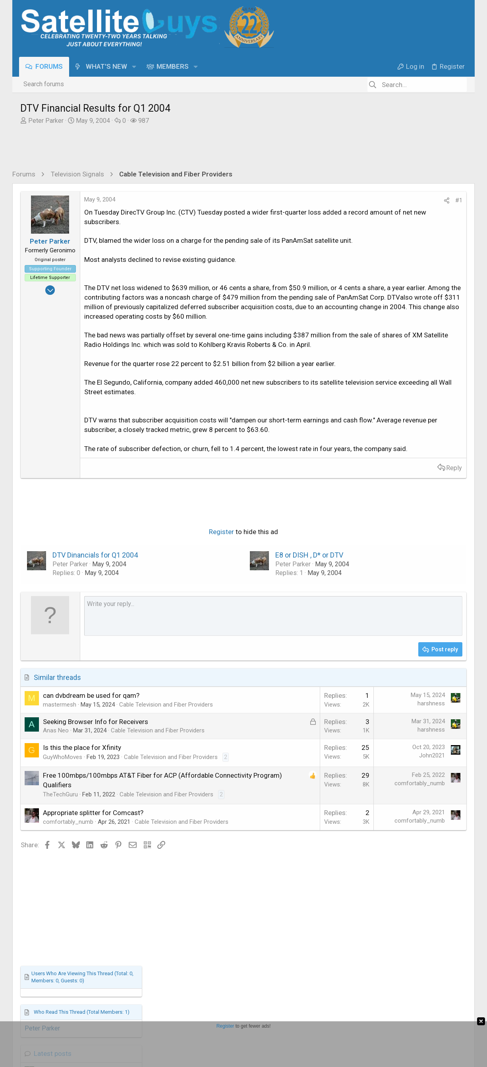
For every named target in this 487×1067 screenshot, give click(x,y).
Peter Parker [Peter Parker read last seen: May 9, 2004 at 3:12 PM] (367, 360)
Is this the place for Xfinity (82, 831)
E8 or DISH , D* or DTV (245, 621)
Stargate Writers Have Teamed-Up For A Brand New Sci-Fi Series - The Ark (411, 411)
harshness (302, 769)
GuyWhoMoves (62, 839)
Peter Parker (46, 120)
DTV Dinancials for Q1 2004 (95, 621)
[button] (135, 66)
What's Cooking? (385, 612)
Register (157, 598)
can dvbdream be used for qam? (91, 761)
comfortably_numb (290, 874)
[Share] (317, 200)
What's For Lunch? (390, 594)
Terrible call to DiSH (392, 455)
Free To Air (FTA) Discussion (402, 578)
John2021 (303, 838)
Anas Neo (56, 805)
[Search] (417, 84)
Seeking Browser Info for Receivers (95, 796)
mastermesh (59, 770)
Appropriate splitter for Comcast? (93, 912)
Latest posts (377, 385)
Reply (325, 534)
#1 (329, 200)
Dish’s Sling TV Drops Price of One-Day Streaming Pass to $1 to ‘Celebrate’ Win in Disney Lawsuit (412, 497)
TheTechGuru (60, 885)
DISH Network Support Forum (404, 472)
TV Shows (377, 438)
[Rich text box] (209, 682)
